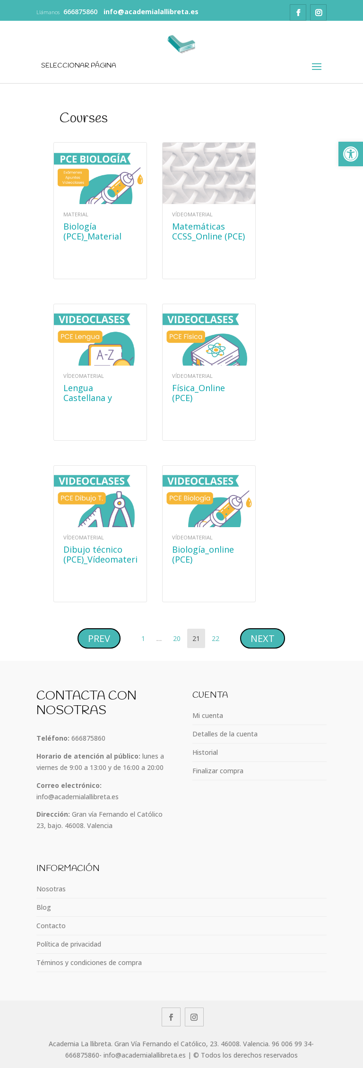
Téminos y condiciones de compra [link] (89, 962)
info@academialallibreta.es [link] (77, 796)
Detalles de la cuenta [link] (225, 733)
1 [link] (145, 636)
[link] (350, 154)
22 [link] (217, 636)
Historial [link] (205, 752)
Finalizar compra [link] (217, 770)
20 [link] (179, 636)
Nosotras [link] (51, 888)
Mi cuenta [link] (207, 715)
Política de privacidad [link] (68, 944)
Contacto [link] (51, 925)
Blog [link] (43, 907)
